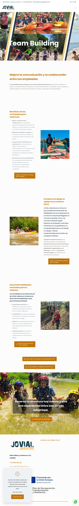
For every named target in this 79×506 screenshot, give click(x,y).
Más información (17, 492)
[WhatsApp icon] (70, 2)
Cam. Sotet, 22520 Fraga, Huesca (19, 466)
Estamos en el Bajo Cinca (50, 440)
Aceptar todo (17, 497)
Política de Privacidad (50, 501)
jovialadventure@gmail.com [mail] (42, 2)
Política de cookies (62, 501)
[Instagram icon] (75, 2)
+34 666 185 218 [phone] (27, 2)
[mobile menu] (76, 8)
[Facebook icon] (73, 2)
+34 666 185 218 (15, 463)
